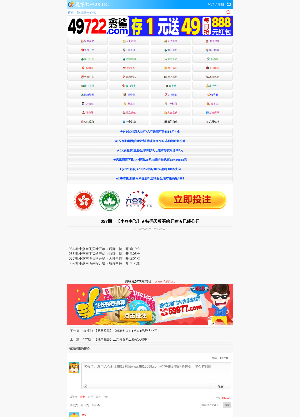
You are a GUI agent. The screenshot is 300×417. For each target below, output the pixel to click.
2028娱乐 (212, 41)
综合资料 (87, 94)
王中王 (129, 94)
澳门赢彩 (171, 68)
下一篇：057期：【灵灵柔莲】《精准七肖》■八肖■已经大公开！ (115, 331)
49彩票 (213, 59)
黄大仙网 (171, 59)
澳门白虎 (171, 121)
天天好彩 (87, 76)
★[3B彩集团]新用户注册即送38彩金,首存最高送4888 (150, 178)
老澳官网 (129, 59)
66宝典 (170, 85)
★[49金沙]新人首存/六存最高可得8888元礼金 (150, 131)
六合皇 (87, 103)
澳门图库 (212, 50)
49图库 (88, 68)
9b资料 (129, 68)
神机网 (171, 103)
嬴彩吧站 (129, 76)
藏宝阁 (129, 103)
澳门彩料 (171, 50)
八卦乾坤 (212, 121)
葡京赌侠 (129, 112)
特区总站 (87, 41)
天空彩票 (171, 41)
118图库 (212, 68)
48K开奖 (129, 50)
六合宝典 (171, 112)
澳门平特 (87, 85)
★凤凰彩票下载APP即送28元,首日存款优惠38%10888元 (150, 160)
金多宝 (212, 103)
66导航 (212, 94)
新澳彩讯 (212, 112)
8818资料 (129, 85)
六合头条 (129, 121)
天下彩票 (129, 41)
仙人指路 (87, 121)
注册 (221, 4)
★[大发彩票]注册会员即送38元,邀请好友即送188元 (150, 150)
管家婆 (87, 112)
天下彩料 (171, 76)
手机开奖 (87, 50)
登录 (211, 4)
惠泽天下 (212, 85)
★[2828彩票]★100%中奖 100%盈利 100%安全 (150, 169)
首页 (71, 12)
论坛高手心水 (86, 12)
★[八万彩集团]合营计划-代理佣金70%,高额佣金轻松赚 (150, 141)
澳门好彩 (87, 59)
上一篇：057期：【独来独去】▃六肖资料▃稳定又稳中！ (110, 339)
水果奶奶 (212, 76)
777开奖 (171, 94)
